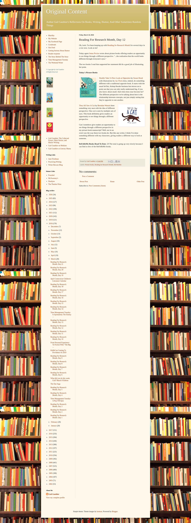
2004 (51, 477)
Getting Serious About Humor (59, 51)
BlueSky (51, 35)
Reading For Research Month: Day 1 (58, 416)
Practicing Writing (54, 162)
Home (112, 182)
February (54, 422)
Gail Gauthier (54, 494)
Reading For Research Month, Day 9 (58, 357)
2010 (51, 455)
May (53, 252)
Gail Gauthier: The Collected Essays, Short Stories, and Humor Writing (58, 140)
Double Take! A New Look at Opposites (114, 78)
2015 (51, 437)
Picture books (89, 165)
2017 (51, 430)
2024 (51, 202)
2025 (51, 198)
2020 (51, 216)
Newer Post (84, 182)
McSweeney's (53, 178)
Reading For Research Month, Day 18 (58, 285)
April (53, 255)
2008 (51, 463)
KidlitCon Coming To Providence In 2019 (58, 351)
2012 (51, 448)
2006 (51, 470)
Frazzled (51, 175)
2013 (51, 444)
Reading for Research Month (118, 45)
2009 (51, 459)
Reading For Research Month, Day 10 (58, 338)
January (54, 426)
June (53, 248)
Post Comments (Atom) (97, 186)
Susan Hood (138, 78)
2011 (51, 452)
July (52, 245)
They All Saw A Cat (87, 105)
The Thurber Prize (54, 184)
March (53, 259)
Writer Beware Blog (55, 165)
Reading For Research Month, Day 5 (58, 388)
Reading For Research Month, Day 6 (58, 374)
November (55, 230)
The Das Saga (55, 384)
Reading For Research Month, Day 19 (58, 274)
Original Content (66, 11)
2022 (51, 209)
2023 (51, 205)
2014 (51, 441)
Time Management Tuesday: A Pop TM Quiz (60, 400)
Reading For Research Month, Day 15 (58, 302)
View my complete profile (55, 498)
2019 (51, 220)
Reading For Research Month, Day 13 (58, 321)
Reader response (54, 54)
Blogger (114, 511)
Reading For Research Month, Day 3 (58, 405)
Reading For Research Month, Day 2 (58, 411)
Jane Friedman (53, 159)
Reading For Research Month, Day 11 (58, 332)
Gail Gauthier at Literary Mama (59, 149)
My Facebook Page (55, 42)
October (54, 234)
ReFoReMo (117, 165)
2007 (51, 466)
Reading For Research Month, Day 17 (58, 291)
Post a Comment (88, 176)
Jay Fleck (119, 81)
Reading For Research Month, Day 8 (58, 363)
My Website (52, 39)
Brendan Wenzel (104, 105)
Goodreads (52, 45)
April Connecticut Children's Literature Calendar (60, 280)
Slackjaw (51, 181)
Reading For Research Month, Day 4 (58, 394)
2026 (51, 195)
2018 (51, 223)
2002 (51, 484)
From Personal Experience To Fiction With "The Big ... (60, 345)
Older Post (140, 182)
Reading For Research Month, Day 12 (58, 327)
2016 (51, 434)
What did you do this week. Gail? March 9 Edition (60, 379)
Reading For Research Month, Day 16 (58, 297)
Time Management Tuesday (58, 60)
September (55, 237)
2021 (51, 213)
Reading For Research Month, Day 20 (58, 269)
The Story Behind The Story (58, 57)
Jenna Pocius (94, 53)
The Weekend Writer (55, 63)
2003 (51, 480)
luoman (99, 511)
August (54, 241)
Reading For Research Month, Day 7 (58, 368)
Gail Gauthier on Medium (57, 146)
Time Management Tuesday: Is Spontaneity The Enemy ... (60, 315)
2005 (51, 473)
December (55, 227)
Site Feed (51, 48)
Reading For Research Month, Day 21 (58, 263)
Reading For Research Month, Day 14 (58, 308)
